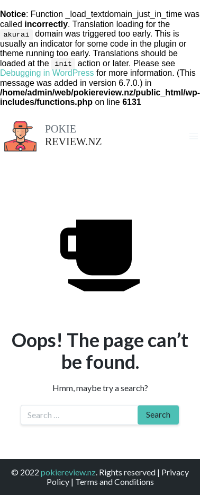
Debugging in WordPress (47, 72)
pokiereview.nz (68, 471)
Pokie (60, 128)
